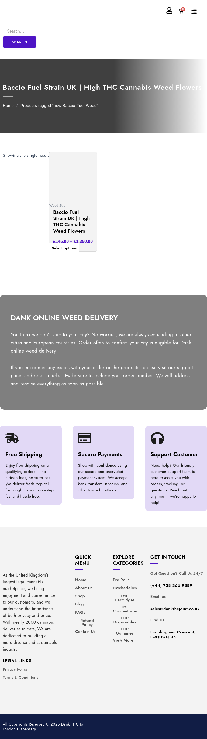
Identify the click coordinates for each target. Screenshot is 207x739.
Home (8, 105)
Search (19, 42)
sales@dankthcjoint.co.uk (175, 609)
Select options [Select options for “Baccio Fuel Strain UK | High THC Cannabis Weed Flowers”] (64, 248)
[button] (196, 11)
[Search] (103, 31)
